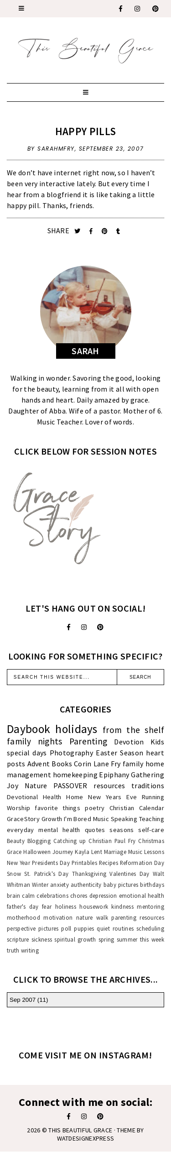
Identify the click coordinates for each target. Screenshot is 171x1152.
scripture (18, 939)
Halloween (37, 851)
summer (127, 939)
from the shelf (133, 729)
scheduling (150, 928)
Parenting (88, 741)
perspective (21, 928)
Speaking (124, 819)
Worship (18, 808)
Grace (14, 851)
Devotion (129, 741)
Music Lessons (146, 851)
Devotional (22, 797)
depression (103, 895)
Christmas (151, 840)
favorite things (57, 808)
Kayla (82, 851)
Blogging (39, 840)
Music (101, 819)
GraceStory (23, 819)
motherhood (23, 917)
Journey (62, 851)
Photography (71, 752)
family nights (34, 741)
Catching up (69, 840)
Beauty (16, 840)
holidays (76, 729)
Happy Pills (85, 131)
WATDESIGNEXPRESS (85, 1138)
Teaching (151, 819)
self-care (151, 830)
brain (14, 895)
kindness (122, 906)
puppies (84, 928)
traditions (147, 785)
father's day (23, 906)
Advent (38, 763)
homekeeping (75, 774)
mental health (59, 830)
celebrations (52, 895)
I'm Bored (77, 819)
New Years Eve (112, 797)
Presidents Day (51, 862)
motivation (58, 917)
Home (74, 797)
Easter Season (119, 752)
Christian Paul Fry (111, 840)
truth (13, 950)
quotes (95, 830)
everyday (20, 830)
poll (66, 928)
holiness (65, 906)
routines (123, 928)
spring (106, 939)
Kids (157, 741)
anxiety (59, 884)
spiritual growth (75, 939)
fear (47, 906)
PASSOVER (70, 785)
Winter (40, 884)
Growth (51, 819)
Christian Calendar (136, 808)
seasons (121, 830)
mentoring (150, 906)
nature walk (92, 917)
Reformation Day (142, 862)
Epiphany (114, 774)
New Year (18, 862)
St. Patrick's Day (46, 873)
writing (30, 950)
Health (52, 797)
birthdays (152, 884)
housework (93, 906)
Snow (14, 873)
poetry (94, 808)
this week (152, 939)
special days (27, 752)
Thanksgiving (89, 873)
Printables (84, 862)
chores (79, 895)
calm (28, 895)
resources (109, 785)
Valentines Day (129, 873)
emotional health (141, 895)
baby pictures (121, 884)
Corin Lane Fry (97, 763)
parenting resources (137, 917)
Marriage (115, 851)
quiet (103, 928)
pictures (48, 928)
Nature (36, 785)
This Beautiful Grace (80, 1130)
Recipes (108, 862)
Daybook (28, 729)
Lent (96, 851)
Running (153, 797)
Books (62, 763)
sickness (41, 939)
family (133, 763)
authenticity (86, 884)
